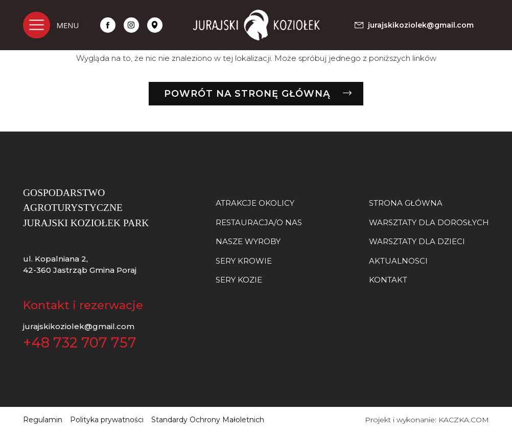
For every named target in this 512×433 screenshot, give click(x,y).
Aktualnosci (398, 261)
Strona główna (406, 203)
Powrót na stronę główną (247, 93)
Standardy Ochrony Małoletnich (207, 419)
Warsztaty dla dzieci (417, 241)
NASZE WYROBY (248, 241)
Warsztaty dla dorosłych (429, 222)
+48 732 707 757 (79, 342)
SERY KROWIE (244, 261)
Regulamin (42, 419)
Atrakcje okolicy (255, 203)
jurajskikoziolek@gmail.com (78, 326)
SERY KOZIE (239, 280)
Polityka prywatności (107, 419)
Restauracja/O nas (259, 222)
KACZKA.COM (463, 419)
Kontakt (388, 280)
